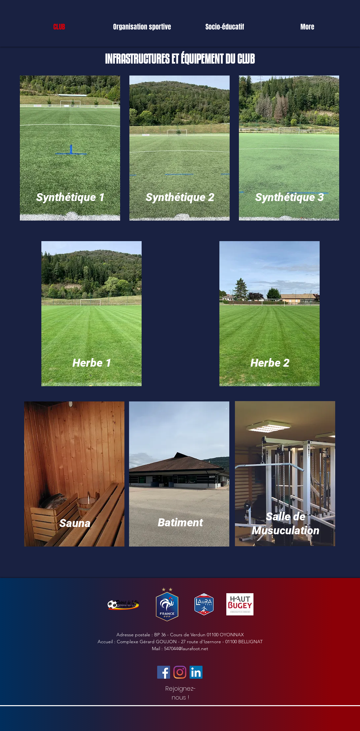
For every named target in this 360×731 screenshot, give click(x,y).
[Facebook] (163, 672)
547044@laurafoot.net (186, 649)
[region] (70, 151)
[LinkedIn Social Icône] (196, 672)
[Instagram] (179, 672)
